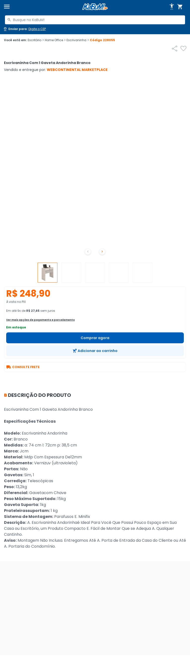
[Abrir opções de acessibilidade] (171, 6)
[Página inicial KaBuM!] (95, 6)
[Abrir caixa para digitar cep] (24, 29)
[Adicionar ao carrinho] (95, 350)
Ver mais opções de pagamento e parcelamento (40, 320)
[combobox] (95, 19)
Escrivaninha (78, 40)
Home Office (55, 40)
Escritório (36, 40)
